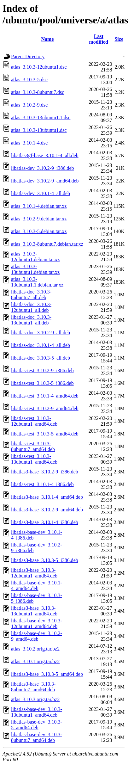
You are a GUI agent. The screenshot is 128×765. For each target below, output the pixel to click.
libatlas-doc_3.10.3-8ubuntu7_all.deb (31, 294)
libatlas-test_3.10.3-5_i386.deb (42, 383)
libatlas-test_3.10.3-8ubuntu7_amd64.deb (33, 446)
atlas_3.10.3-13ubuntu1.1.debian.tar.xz (37, 281)
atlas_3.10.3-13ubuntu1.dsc (39, 130)
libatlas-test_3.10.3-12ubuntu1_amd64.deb (34, 421)
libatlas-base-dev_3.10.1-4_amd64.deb (36, 585)
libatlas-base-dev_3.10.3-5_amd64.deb (36, 724)
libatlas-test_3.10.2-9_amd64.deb (45, 408)
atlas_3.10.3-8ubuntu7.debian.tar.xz (47, 244)
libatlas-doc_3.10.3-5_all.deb (40, 358)
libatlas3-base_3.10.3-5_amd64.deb (47, 674)
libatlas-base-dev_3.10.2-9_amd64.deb (36, 636)
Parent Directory (27, 56)
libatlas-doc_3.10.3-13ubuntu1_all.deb (31, 319)
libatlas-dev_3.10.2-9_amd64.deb (45, 180)
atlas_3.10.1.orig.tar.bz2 (35, 661)
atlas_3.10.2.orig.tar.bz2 (35, 648)
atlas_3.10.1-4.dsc (29, 142)
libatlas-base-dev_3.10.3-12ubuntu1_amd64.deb (36, 623)
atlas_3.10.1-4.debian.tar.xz (39, 206)
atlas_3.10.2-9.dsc (29, 105)
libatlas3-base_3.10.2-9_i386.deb (44, 471)
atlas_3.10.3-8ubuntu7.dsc (37, 92)
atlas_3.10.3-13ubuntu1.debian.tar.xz (35, 269)
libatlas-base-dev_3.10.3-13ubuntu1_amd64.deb (36, 712)
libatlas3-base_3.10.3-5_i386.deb (44, 560)
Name (47, 39)
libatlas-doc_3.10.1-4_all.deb (40, 345)
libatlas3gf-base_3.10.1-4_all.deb (45, 155)
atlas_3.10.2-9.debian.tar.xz (39, 218)
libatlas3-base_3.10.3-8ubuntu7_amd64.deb (33, 686)
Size (118, 39)
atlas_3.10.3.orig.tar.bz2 (35, 699)
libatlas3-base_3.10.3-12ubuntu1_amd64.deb (34, 572)
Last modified (98, 39)
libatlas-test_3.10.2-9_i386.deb (42, 370)
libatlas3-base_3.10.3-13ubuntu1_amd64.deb (34, 610)
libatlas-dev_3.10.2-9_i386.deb (42, 168)
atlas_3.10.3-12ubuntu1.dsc (39, 67)
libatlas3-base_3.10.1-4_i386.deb (44, 522)
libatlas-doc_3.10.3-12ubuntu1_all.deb (31, 307)
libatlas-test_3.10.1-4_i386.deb (42, 484)
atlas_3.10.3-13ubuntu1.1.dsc (40, 117)
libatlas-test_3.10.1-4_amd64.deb (45, 395)
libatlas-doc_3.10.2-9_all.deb (40, 332)
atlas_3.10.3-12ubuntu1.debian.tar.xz (35, 256)
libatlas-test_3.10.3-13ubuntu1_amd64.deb (34, 459)
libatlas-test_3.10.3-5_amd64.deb (45, 433)
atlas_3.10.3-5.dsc (29, 79)
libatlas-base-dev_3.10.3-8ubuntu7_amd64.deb (36, 737)
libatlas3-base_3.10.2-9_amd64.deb (47, 509)
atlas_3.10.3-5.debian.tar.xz (39, 231)
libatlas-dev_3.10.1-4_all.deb (40, 193)
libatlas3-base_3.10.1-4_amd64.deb (47, 497)
